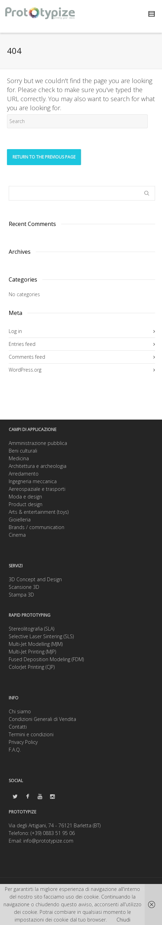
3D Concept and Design (35, 579)
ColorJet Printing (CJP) (32, 667)
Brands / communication (36, 527)
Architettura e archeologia (37, 466)
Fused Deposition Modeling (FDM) (46, 659)
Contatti (18, 726)
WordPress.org (25, 369)
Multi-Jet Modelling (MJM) (36, 644)
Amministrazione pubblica (38, 443)
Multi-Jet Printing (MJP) (32, 651)
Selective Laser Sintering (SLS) (41, 636)
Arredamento (24, 473)
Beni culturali (23, 450)
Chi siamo (20, 711)
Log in (15, 331)
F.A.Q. (15, 749)
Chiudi (123, 919)
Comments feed (27, 357)
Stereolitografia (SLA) (31, 628)
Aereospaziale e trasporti (37, 489)
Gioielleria (20, 519)
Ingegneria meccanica (33, 481)
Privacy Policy (23, 742)
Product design (25, 504)
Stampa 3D (21, 594)
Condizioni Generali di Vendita (42, 719)
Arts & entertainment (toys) (38, 512)
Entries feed (22, 344)
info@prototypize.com (48, 840)
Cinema (17, 535)
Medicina (19, 458)
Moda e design (25, 496)
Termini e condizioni (31, 734)
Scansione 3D (24, 587)
